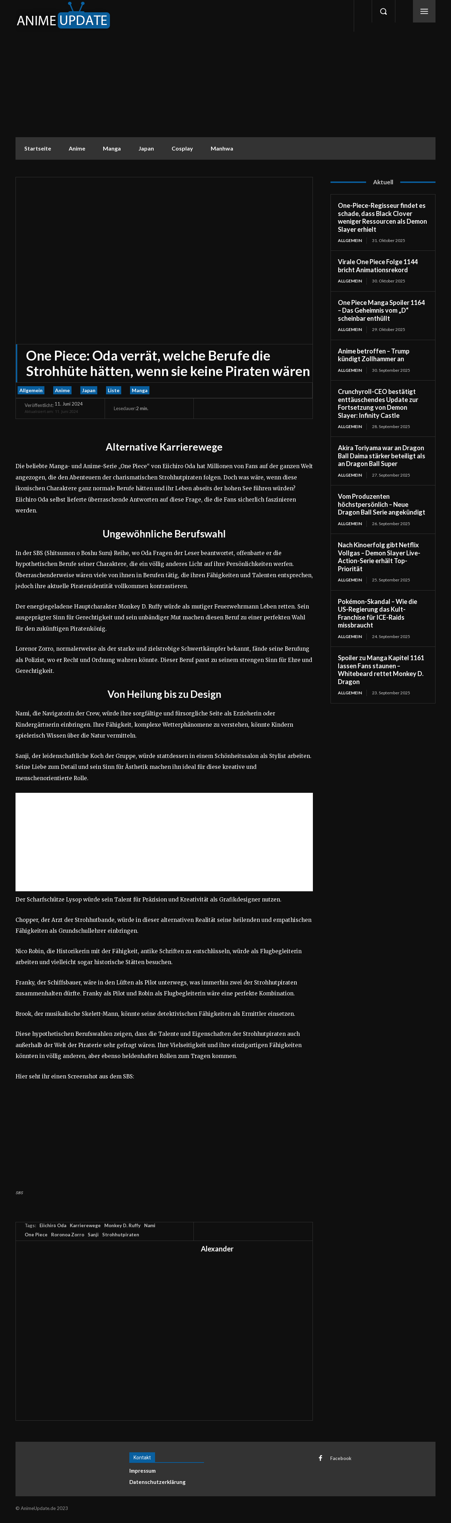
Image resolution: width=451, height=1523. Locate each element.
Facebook (340, 1458)
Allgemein (31, 390)
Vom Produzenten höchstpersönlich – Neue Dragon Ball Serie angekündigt (381, 504)
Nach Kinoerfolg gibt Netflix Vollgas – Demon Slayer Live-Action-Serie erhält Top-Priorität (379, 557)
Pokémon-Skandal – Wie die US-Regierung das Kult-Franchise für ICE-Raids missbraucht (377, 613)
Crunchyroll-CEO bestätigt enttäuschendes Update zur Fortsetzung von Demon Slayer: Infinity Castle (378, 403)
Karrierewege (85, 1225)
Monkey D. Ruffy (122, 1225)
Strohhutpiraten (120, 1234)
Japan (88, 390)
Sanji (93, 1234)
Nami (149, 1225)
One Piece (36, 1234)
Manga (139, 390)
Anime (62, 390)
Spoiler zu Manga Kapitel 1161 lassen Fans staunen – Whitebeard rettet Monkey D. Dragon (381, 670)
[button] (383, 11)
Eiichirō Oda (52, 1225)
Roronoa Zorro (67, 1234)
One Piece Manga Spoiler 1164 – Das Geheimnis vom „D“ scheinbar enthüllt (381, 310)
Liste (113, 390)
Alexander (217, 1248)
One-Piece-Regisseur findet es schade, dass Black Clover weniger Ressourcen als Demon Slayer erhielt (382, 217)
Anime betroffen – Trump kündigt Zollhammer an (373, 355)
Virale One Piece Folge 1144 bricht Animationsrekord (378, 266)
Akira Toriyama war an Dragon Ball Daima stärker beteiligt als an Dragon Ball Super (381, 455)
